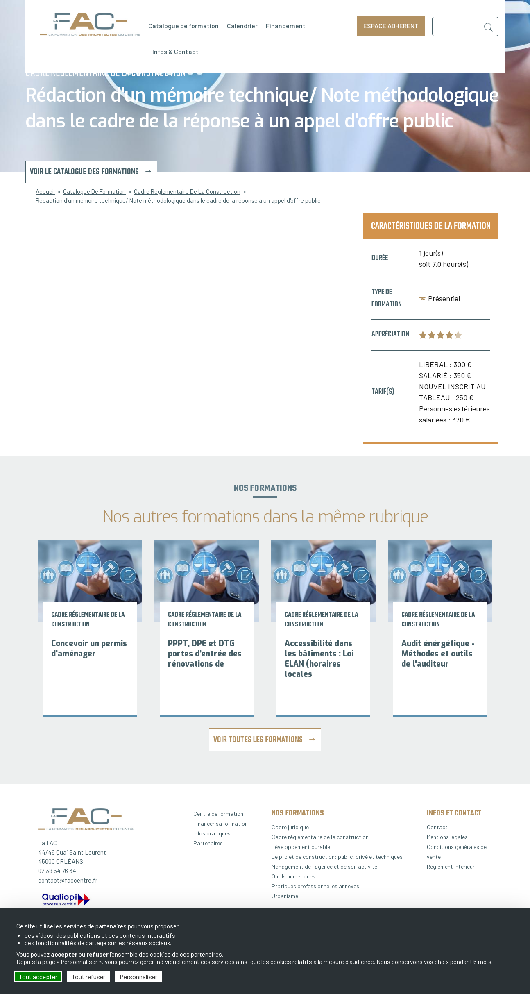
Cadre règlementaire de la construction (320, 836)
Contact (437, 827)
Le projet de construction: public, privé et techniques (337, 856)
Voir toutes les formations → (265, 739)
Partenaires (208, 843)
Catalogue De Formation (94, 191)
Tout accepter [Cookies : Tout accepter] (38, 976)
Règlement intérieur (451, 866)
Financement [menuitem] (286, 26)
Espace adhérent (391, 26)
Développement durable (301, 846)
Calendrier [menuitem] (242, 26)
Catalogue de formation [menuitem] (183, 26)
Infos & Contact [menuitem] (175, 51)
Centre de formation (218, 813)
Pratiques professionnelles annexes (315, 886)
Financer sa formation (220, 823)
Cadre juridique (290, 827)
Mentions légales (447, 836)
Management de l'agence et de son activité (324, 866)
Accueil (45, 191)
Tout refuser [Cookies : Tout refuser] (88, 976)
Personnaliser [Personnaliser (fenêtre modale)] (138, 976)
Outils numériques (293, 876)
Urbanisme (285, 895)
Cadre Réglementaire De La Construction (187, 191)
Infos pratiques (212, 833)
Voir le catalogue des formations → (91, 172)
